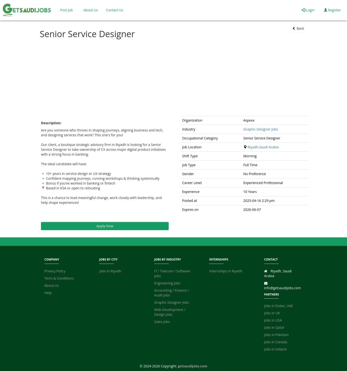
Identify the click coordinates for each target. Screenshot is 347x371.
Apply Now (104, 226)
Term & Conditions (59, 278)
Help (48, 292)
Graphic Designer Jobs (260, 129)
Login (308, 10)
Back (298, 28)
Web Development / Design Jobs (170, 312)
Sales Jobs (162, 321)
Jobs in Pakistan (276, 334)
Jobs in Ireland (275, 349)
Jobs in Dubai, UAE (278, 305)
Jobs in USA (273, 320)
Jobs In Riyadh (110, 271)
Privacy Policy (54, 271)
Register (332, 10)
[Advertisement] (173, 77)
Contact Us (114, 10)
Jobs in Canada (275, 342)
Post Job (66, 10)
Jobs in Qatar (274, 327)
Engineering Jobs (167, 283)
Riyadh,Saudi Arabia (263, 147)
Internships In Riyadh (225, 271)
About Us (90, 10)
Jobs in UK (272, 313)
